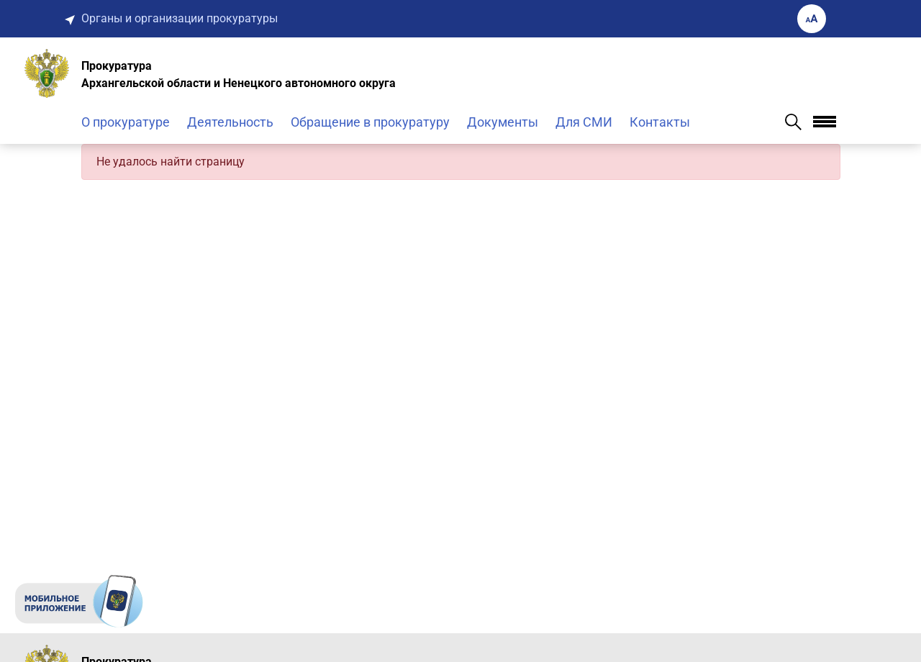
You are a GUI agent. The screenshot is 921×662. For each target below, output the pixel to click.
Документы (502, 122)
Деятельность (230, 122)
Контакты (660, 122)
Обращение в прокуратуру (370, 122)
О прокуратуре (125, 122)
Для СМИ (583, 122)
